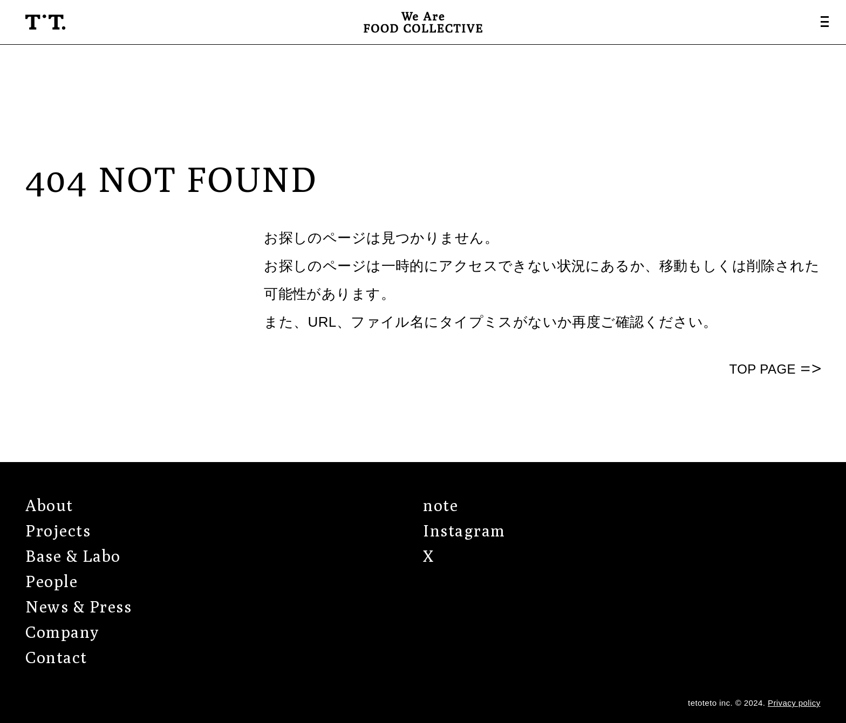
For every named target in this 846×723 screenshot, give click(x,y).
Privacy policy (794, 703)
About (49, 505)
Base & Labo (73, 556)
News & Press (78, 606)
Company (62, 632)
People (51, 581)
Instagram (464, 530)
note (440, 505)
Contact (56, 657)
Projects (58, 530)
